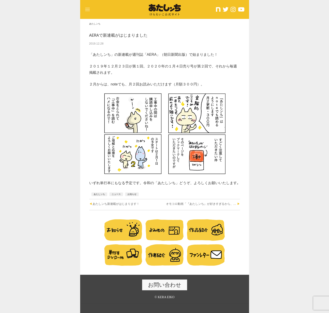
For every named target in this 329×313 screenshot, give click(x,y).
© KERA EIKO (164, 297)
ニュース (116, 194)
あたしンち (99, 194)
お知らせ (131, 194)
